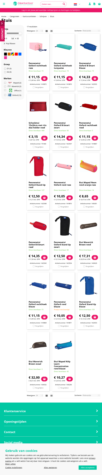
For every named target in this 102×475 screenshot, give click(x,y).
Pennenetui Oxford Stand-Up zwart (62, 244)
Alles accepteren (88, 468)
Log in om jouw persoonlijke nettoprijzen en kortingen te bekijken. (51, 10)
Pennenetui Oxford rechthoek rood (88, 125)
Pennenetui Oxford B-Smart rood (36, 244)
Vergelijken (39, 87)
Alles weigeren (50, 467)
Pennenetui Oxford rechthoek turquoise (63, 65)
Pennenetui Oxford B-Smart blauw (87, 65)
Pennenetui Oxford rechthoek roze (38, 65)
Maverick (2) (14, 86)
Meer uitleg (10, 464)
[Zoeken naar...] (64, 4)
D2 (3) (9, 72)
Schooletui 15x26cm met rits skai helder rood (37, 125)
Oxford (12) (14, 95)
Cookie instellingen (13, 467)
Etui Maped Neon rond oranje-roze (87, 183)
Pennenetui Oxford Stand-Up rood (37, 185)
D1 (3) (9, 68)
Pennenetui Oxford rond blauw (60, 304)
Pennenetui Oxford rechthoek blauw (38, 304)
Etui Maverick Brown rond (86, 243)
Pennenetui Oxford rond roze (62, 183)
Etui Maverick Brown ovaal (35, 362)
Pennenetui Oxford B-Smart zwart (62, 125)
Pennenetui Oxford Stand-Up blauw (87, 304)
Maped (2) (14, 82)
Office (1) (15, 91)
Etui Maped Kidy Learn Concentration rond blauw (62, 365)
